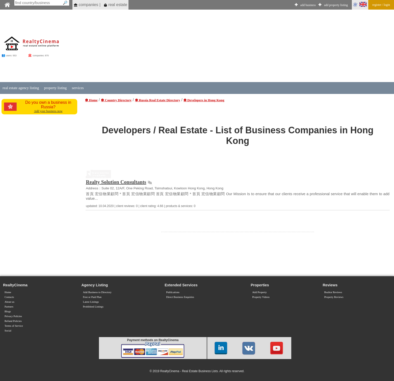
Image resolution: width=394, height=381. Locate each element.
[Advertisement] (222, 46)
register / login (381, 5)
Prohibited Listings (93, 306)
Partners (9, 306)
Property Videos (261, 297)
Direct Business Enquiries (180, 297)
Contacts (9, 297)
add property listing (336, 5)
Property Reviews (333, 297)
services (78, 88)
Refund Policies (13, 321)
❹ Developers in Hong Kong (203, 100)
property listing (55, 88)
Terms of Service (14, 325)
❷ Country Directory (116, 100)
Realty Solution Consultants (116, 182)
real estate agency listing (21, 88)
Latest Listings (91, 301)
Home (8, 292)
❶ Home (91, 100)
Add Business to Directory (97, 292)
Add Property (259, 292)
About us (9, 301)
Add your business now (48, 111)
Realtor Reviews (333, 292)
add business (308, 5)
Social (8, 330)
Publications (172, 292)
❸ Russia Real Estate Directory (157, 100)
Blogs (8, 311)
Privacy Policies (13, 316)
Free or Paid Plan (92, 297)
